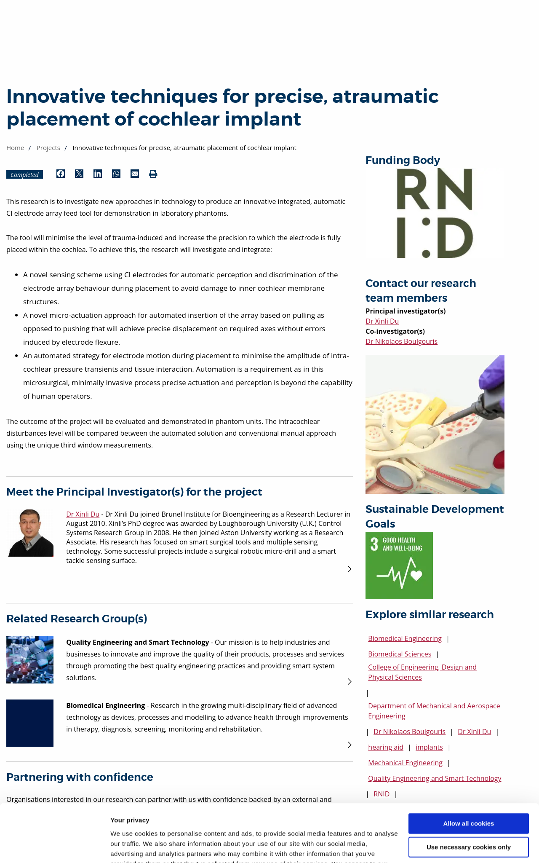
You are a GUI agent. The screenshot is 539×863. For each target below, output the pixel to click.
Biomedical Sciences (399, 654)
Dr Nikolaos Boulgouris (402, 341)
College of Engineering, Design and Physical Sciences (422, 672)
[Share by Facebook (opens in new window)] (60, 174)
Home (15, 147)
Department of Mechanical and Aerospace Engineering (434, 711)
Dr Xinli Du (382, 321)
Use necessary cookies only (469, 796)
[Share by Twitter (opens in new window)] (79, 174)
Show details (129, 846)
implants (429, 747)
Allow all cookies (468, 772)
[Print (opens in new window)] (153, 174)
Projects (48, 147)
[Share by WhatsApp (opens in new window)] (116, 174)
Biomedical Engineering (405, 638)
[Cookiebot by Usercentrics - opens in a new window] (54, 846)
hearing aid (385, 747)
